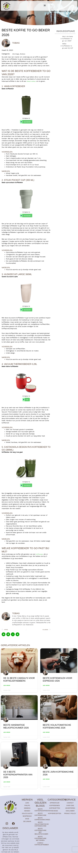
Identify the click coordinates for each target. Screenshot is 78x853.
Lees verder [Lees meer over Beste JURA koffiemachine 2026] (46, 779)
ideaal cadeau (31, 81)
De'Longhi (27, 822)
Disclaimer (70, 811)
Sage (27, 819)
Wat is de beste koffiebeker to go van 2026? (67, 39)
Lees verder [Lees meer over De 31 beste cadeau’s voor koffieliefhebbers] (6, 685)
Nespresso (27, 816)
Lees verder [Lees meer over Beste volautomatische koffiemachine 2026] (46, 732)
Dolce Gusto (27, 814)
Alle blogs (16, 54)
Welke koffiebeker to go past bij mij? (67, 46)
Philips (27, 806)
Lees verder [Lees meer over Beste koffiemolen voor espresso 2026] (46, 685)
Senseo (27, 811)
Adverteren (70, 808)
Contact (70, 803)
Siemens (27, 808)
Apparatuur (54, 803)
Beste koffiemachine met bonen (40, 839)
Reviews (24, 54)
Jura (27, 803)
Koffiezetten (54, 808)
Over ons (70, 806)
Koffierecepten (54, 814)
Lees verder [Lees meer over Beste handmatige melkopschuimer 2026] (6, 732)
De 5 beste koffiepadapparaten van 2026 (17, 775)
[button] (44, 5)
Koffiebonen (54, 806)
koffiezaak (39, 554)
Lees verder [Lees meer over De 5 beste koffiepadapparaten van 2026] (6, 782)
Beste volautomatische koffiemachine (42, 824)
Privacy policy (70, 814)
